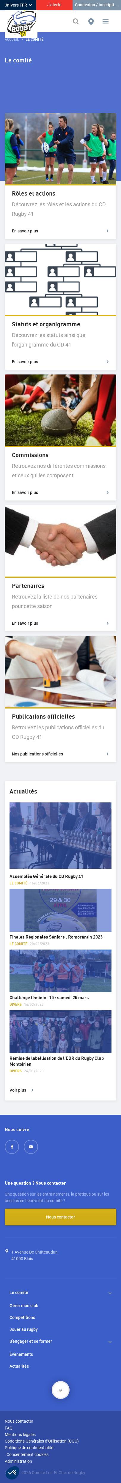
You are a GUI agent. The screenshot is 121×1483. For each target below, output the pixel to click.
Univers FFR (18, 5)
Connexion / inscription (97, 4)
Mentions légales (20, 1434)
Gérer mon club (24, 1305)
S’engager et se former (31, 1341)
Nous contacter (60, 1217)
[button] (105, 21)
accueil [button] (12, 40)
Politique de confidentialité (29, 1447)
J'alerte (54, 4)
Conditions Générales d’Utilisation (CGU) (42, 1441)
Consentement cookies (27, 1454)
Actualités (19, 1366)
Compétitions (22, 1317)
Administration (18, 1461)
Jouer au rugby (24, 1329)
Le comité (19, 1292)
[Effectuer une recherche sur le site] (76, 21)
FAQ (8, 1428)
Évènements (21, 1354)
